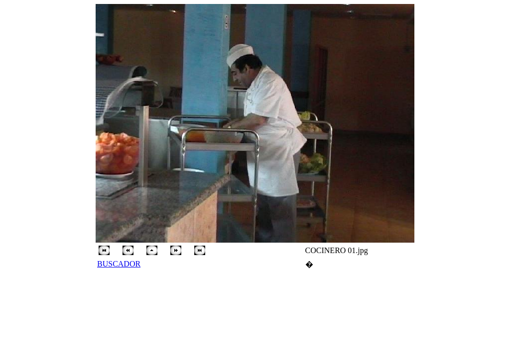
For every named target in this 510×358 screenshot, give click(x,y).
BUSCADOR (118, 264)
